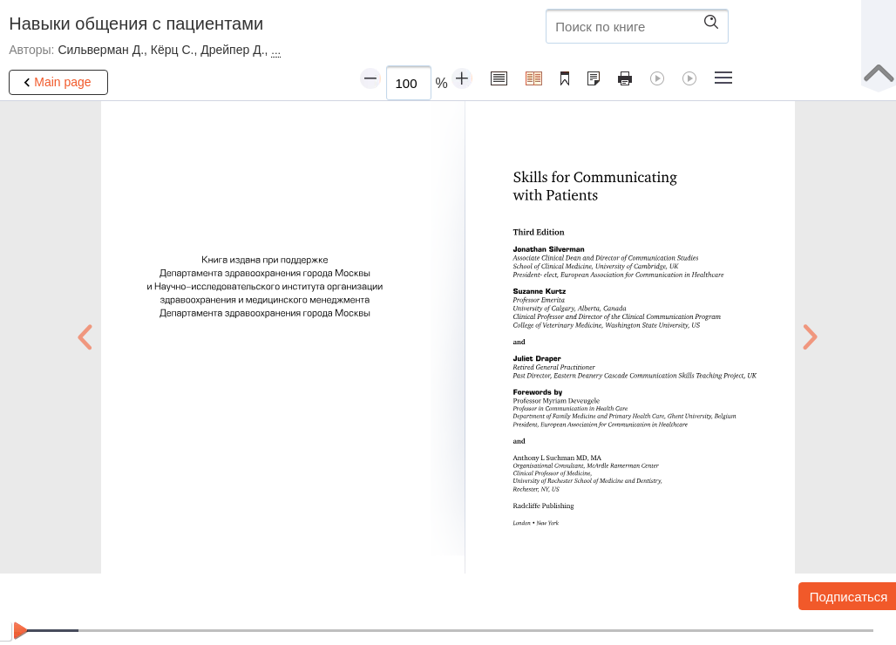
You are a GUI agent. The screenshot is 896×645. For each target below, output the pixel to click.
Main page (54, 83)
